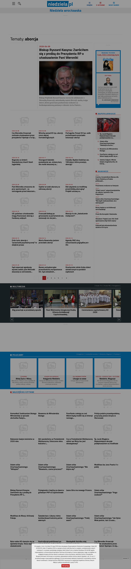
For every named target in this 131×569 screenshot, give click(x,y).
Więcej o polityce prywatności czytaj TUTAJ (65, 562)
